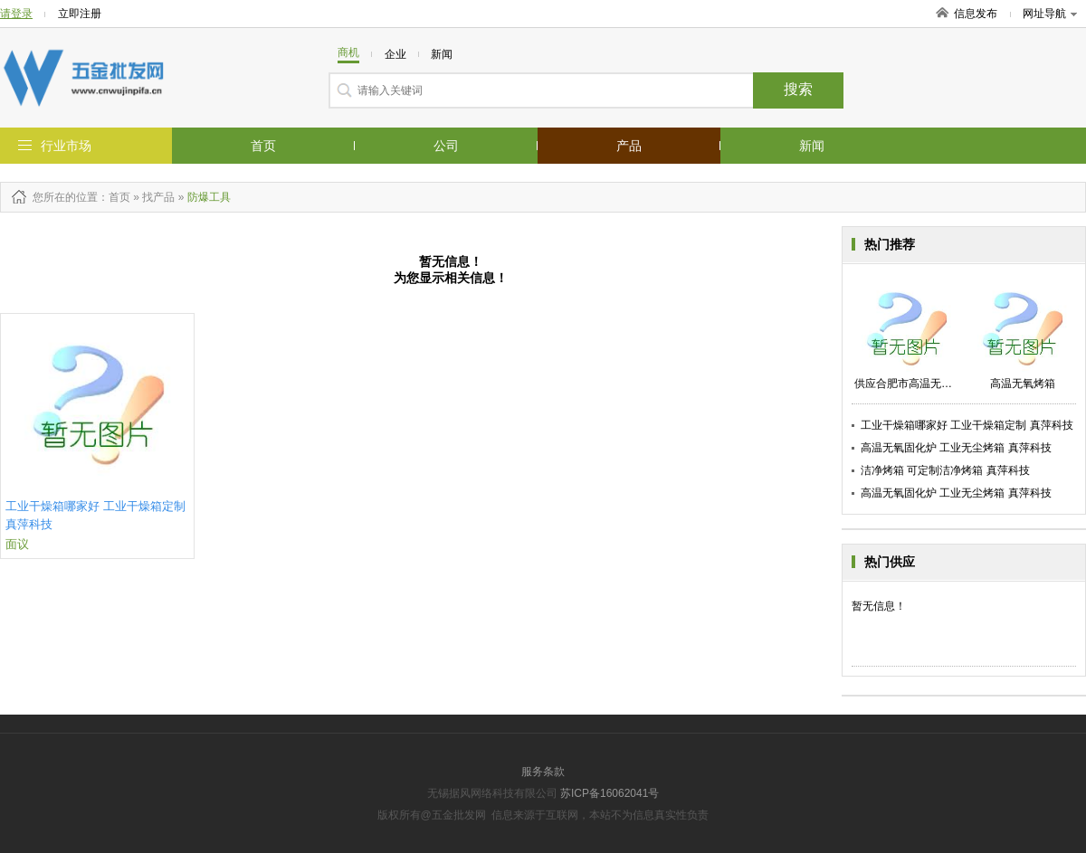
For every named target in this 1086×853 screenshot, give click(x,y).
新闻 (811, 145)
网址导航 (1050, 13)
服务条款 (543, 771)
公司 (446, 145)
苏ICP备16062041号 (609, 793)
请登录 (16, 13)
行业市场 (66, 145)
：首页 (114, 197)
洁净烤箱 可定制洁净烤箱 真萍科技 (945, 470)
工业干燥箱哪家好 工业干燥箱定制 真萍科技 (967, 425)
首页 (263, 145)
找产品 (158, 197)
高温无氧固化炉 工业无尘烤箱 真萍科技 (956, 447)
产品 (629, 145)
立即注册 (79, 13)
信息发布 (975, 13)
